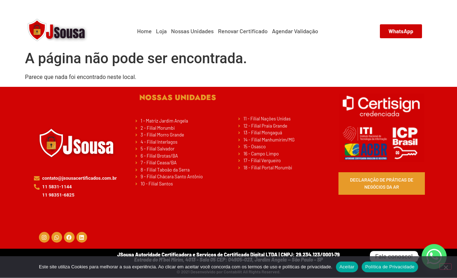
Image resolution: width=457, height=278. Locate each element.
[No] (446, 266)
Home (144, 31)
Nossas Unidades (192, 31)
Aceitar (347, 266)
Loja (161, 31)
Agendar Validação (295, 31)
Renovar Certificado (243, 31)
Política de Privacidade (390, 266)
